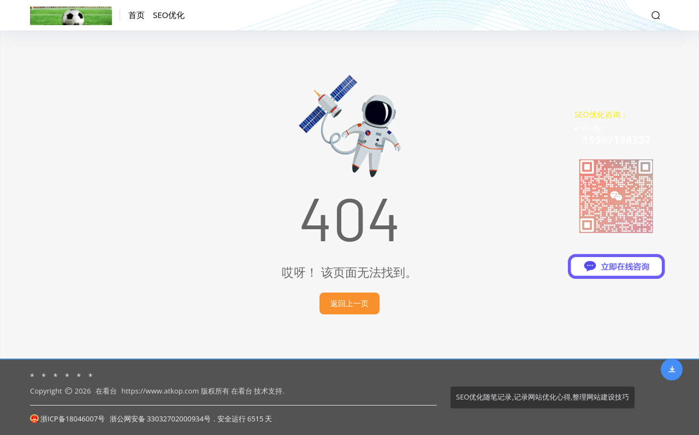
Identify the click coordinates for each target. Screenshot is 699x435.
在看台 (106, 391)
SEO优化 (169, 14)
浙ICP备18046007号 (67, 419)
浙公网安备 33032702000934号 (160, 419)
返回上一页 (349, 303)
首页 (136, 14)
